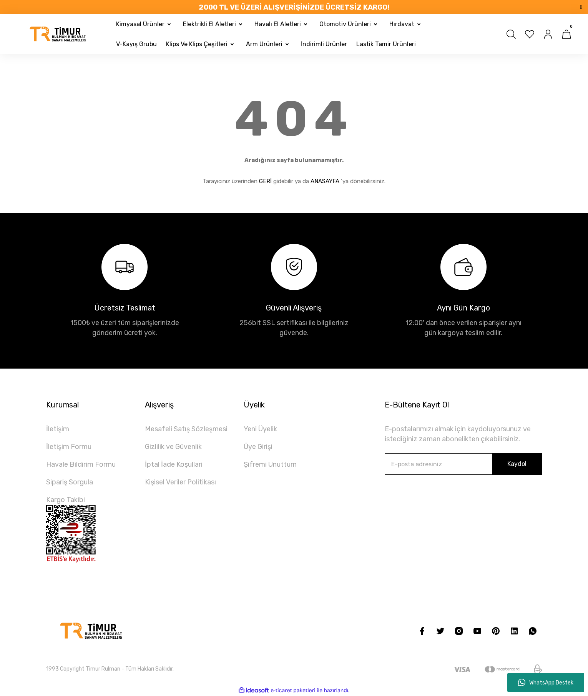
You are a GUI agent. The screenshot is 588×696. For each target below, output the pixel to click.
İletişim (57, 429)
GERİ (265, 181)
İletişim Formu (68, 446)
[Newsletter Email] (463, 464)
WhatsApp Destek (545, 682)
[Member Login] (548, 34)
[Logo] (58, 34)
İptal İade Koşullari (174, 464)
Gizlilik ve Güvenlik (173, 446)
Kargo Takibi (65, 500)
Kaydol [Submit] (517, 463)
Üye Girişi (258, 446)
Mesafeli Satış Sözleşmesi (186, 429)
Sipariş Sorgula (69, 482)
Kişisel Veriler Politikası (180, 482)
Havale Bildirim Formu (81, 464)
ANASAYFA (325, 181)
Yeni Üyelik (260, 429)
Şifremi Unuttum (270, 464)
